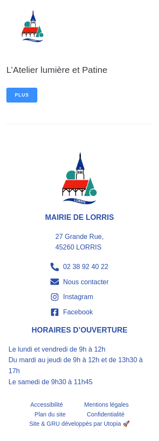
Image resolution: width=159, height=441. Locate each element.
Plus (22, 94)
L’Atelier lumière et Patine (56, 70)
